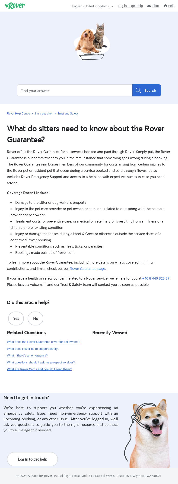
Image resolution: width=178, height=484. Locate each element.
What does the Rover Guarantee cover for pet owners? (43, 342)
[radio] (16, 318)
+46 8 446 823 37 (155, 278)
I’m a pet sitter (43, 113)
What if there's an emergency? (27, 355)
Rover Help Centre (18, 113)
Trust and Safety (68, 113)
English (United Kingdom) (91, 6)
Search (146, 90)
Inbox (153, 5)
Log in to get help (130, 5)
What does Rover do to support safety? (33, 348)
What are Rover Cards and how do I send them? (39, 369)
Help (169, 5)
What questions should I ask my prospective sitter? (41, 362)
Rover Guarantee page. (88, 269)
